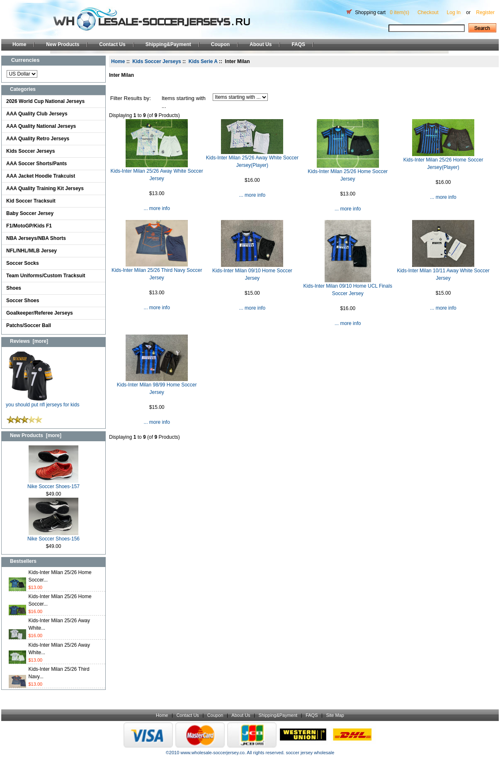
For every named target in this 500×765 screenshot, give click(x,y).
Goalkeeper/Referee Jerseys (39, 313)
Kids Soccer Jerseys (30, 151)
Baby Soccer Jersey (29, 213)
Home (19, 44)
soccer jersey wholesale (310, 752)
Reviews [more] (29, 341)
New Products (62, 44)
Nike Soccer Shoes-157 (53, 483)
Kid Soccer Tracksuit (31, 201)
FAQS (298, 44)
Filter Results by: (130, 98)
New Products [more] (35, 435)
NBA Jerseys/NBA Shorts (36, 238)
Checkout (428, 12)
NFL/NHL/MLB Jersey (31, 251)
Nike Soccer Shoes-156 (53, 536)
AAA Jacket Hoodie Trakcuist (40, 176)
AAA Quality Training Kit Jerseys (45, 188)
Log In (454, 12)
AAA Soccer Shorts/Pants (36, 163)
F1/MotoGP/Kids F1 (29, 226)
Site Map (335, 715)
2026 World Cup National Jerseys (45, 101)
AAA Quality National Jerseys (41, 126)
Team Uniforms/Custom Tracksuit (45, 276)
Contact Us (112, 44)
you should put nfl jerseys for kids (42, 402)
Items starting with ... (184, 102)
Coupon (220, 44)
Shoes (13, 288)
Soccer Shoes (22, 300)
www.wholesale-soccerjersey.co (212, 752)
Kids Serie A (203, 61)
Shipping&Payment (168, 44)
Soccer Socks (22, 263)
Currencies (25, 60)
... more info (156, 208)
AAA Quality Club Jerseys (37, 114)
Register (485, 12)
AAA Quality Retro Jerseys (37, 139)
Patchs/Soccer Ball (28, 325)
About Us (261, 44)
